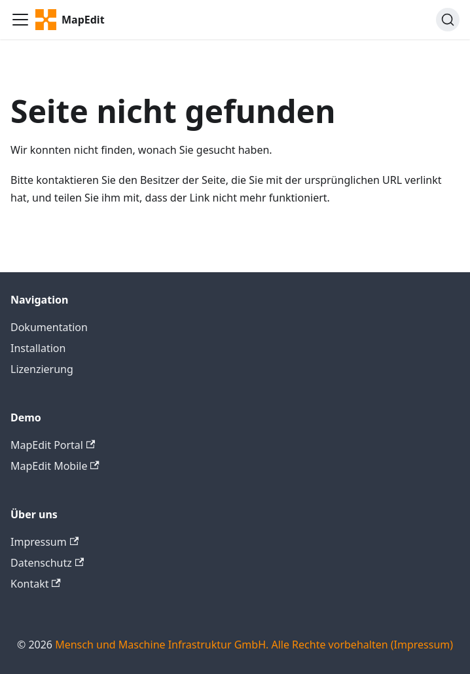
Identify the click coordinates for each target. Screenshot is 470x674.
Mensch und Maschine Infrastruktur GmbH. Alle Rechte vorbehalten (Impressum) (254, 644)
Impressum (44, 542)
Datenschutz (47, 563)
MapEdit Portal (52, 445)
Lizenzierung (41, 369)
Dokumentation (49, 327)
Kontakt (35, 583)
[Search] (448, 19)
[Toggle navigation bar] (20, 19)
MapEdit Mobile (54, 466)
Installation (37, 348)
